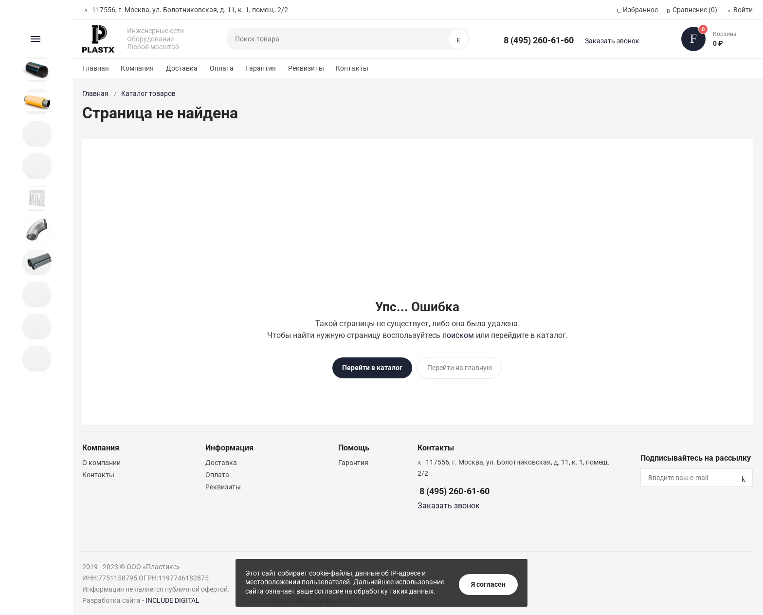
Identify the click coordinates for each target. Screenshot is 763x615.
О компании (101, 459)
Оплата (222, 68)
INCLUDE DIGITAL (172, 597)
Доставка (182, 68)
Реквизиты (306, 68)
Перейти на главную (459, 368)
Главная (95, 68)
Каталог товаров (148, 93)
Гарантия (260, 68)
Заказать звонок (612, 41)
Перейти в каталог (372, 368)
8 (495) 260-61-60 (539, 40)
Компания (137, 68)
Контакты (352, 68)
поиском (458, 335)
